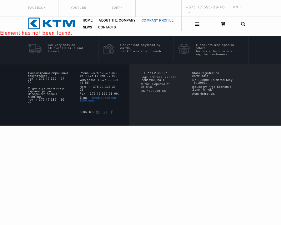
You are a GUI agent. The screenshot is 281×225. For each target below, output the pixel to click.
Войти (117, 8)
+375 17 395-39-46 (205, 7)
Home (88, 20)
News (87, 27)
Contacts (107, 27)
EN (238, 7)
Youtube (78, 8)
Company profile (157, 20)
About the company (117, 20)
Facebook (37, 8)
